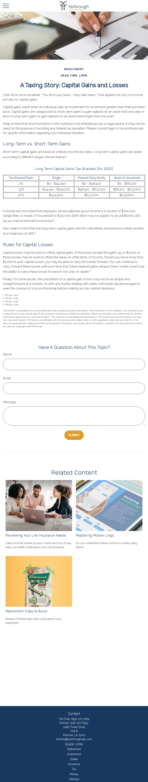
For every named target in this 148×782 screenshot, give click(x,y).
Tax (74, 769)
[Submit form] (74, 435)
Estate (74, 759)
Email (7, 378)
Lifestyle (74, 779)
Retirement (74, 749)
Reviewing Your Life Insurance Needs (36, 535)
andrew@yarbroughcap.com (74, 739)
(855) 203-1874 (80, 718)
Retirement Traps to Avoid (26, 611)
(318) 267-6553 (79, 722)
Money (74, 774)
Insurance (74, 764)
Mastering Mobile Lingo (95, 535)
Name (7, 354)
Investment (74, 754)
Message (9, 402)
